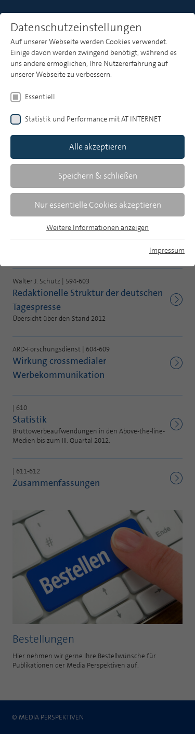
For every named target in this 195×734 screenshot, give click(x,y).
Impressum (167, 250)
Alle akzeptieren (97, 146)
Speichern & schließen (97, 175)
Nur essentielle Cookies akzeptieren (97, 204)
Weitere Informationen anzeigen (97, 227)
